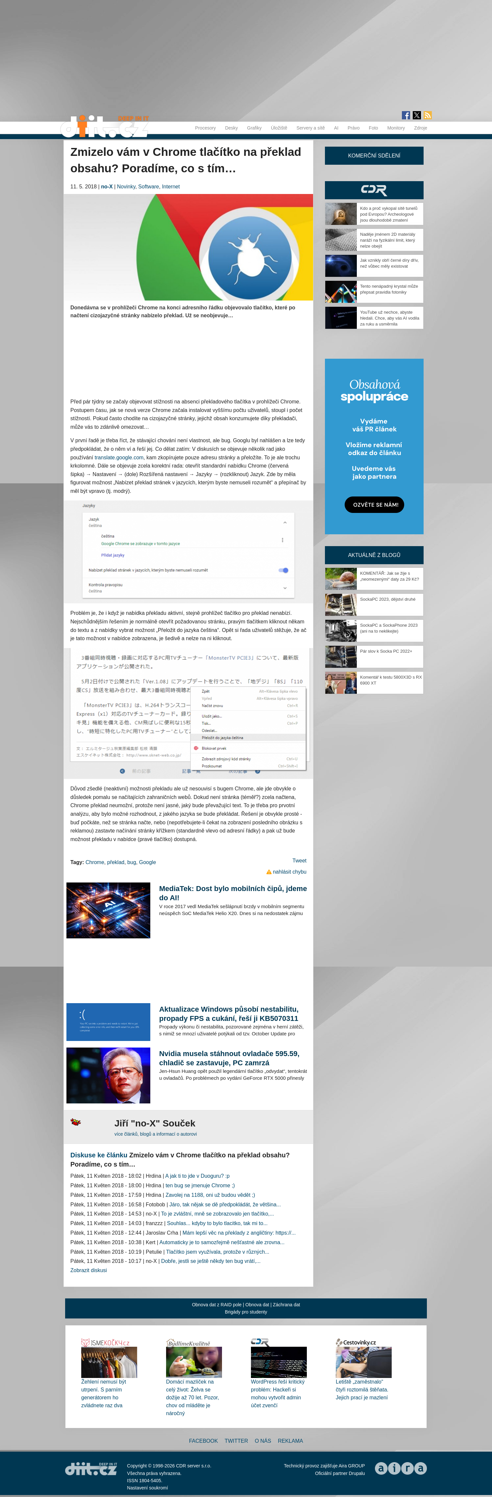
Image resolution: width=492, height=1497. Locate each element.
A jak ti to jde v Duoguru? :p (197, 1176)
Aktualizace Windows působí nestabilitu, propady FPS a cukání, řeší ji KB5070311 (229, 1014)
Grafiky (254, 128)
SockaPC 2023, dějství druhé (387, 599)
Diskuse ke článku (98, 1155)
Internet (171, 186)
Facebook (203, 1441)
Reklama (290, 1441)
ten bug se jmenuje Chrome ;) (200, 1185)
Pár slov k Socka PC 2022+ (386, 651)
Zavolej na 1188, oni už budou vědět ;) (210, 1195)
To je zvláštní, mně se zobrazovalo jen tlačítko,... (217, 1214)
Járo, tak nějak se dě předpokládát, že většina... (225, 1204)
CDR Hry (374, 190)
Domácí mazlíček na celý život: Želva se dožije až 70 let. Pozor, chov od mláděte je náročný (192, 1397)
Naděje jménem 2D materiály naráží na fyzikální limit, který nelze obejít (387, 240)
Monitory (396, 128)
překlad (115, 862)
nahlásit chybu (290, 872)
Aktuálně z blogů (374, 555)
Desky (231, 128)
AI (336, 128)
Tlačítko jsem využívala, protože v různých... (217, 1252)
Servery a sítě (310, 128)
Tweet (299, 860)
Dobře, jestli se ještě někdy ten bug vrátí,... (210, 1261)
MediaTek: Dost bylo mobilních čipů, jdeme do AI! (233, 893)
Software (148, 186)
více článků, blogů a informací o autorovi (155, 1134)
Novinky (126, 186)
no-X (107, 186)
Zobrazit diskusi (88, 1270)
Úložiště (279, 128)
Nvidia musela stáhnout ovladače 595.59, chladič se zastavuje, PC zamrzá (229, 1058)
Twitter (236, 1441)
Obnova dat (257, 1304)
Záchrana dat (286, 1304)
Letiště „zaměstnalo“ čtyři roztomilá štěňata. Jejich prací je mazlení (362, 1389)
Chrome (95, 862)
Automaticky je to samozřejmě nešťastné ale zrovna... (222, 1242)
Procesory (205, 128)
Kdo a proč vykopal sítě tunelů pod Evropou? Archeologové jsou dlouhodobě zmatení (388, 214)
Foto (373, 128)
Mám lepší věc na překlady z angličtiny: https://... (239, 1233)
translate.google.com (119, 457)
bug (131, 862)
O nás (263, 1441)
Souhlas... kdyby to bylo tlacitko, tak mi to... (217, 1223)
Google (147, 862)
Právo (354, 128)
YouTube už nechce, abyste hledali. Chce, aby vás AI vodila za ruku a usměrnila (389, 318)
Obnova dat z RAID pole (217, 1304)
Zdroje (420, 128)
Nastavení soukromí (147, 1487)
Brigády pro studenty (246, 1312)
